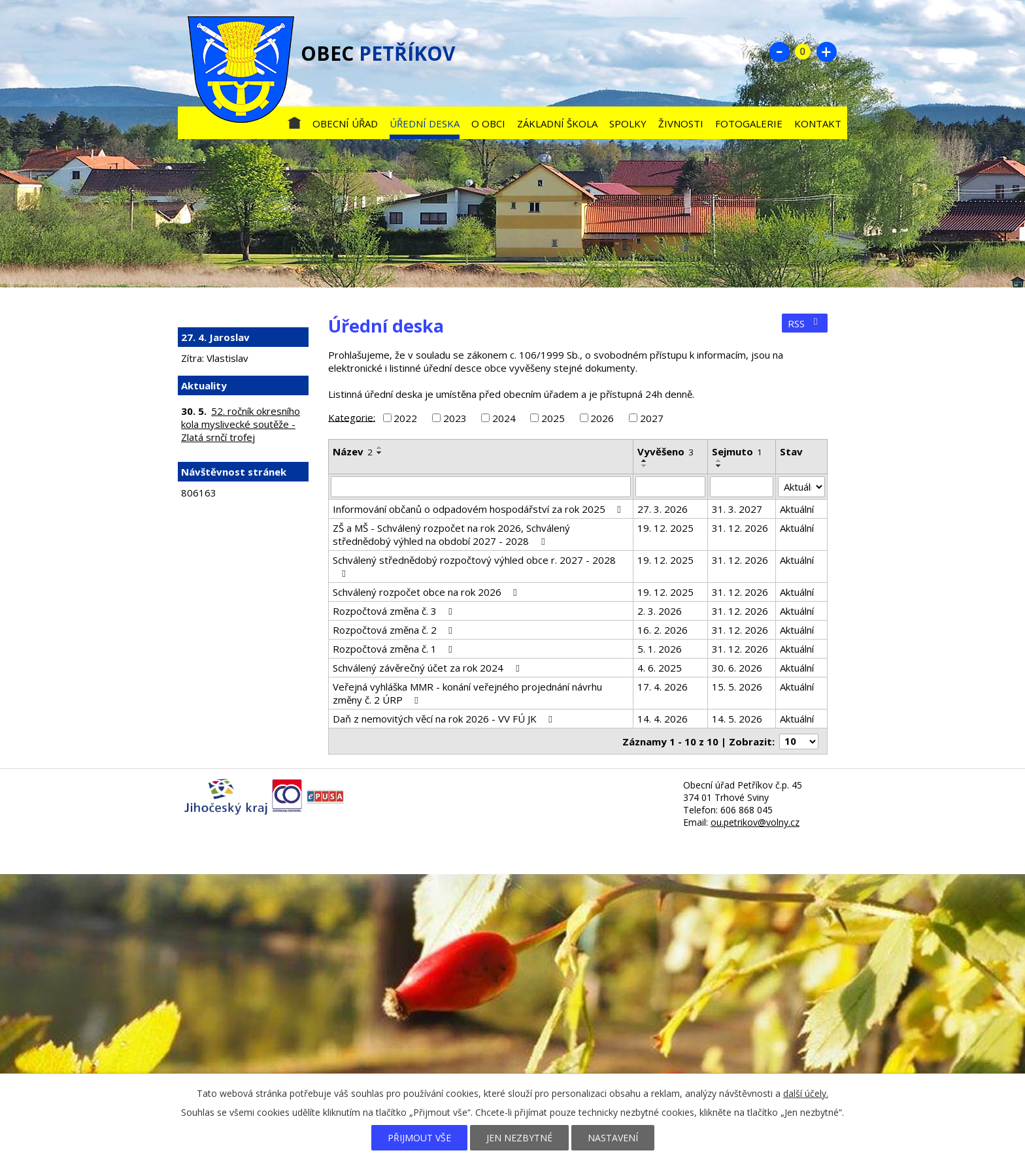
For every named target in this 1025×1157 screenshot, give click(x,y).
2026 (602, 418)
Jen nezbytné (519, 1138)
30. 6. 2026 (737, 667)
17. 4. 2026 (662, 686)
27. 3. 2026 (662, 508)
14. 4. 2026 (662, 718)
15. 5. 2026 (737, 686)
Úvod (294, 120)
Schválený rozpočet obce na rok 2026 (427, 591)
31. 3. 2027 (737, 508)
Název (353, 451)
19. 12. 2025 (665, 527)
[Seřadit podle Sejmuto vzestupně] (719, 460)
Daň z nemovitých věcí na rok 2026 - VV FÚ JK (444, 718)
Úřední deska (425, 123)
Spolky (628, 123)
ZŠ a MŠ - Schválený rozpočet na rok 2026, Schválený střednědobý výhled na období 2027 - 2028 (451, 534)
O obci (488, 123)
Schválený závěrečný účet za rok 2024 (428, 667)
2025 (553, 418)
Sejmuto (737, 451)
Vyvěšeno (665, 451)
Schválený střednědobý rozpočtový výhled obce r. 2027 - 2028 (474, 566)
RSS (805, 323)
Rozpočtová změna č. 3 (394, 610)
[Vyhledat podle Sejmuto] (741, 486)
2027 (652, 418)
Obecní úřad (345, 123)
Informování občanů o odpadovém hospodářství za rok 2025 (479, 508)
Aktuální (797, 508)
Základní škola (557, 123)
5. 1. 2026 (659, 648)
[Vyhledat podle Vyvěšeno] (670, 486)
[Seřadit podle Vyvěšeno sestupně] (644, 465)
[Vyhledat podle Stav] (801, 486)
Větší (826, 51)
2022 (405, 418)
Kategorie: (351, 416)
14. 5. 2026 (737, 718)
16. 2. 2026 (662, 629)
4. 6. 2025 (659, 667)
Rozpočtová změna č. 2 (394, 629)
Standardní (802, 51)
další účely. (805, 1093)
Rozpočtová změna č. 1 (394, 648)
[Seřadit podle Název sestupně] (380, 452)
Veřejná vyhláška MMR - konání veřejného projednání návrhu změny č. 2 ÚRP (467, 693)
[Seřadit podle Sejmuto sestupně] (719, 465)
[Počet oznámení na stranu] (798, 741)
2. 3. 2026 (659, 610)
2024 (504, 418)
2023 (455, 418)
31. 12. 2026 (740, 527)
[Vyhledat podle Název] (481, 486)
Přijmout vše (419, 1138)
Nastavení (613, 1138)
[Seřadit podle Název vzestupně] (380, 447)
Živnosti (680, 123)
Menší (779, 51)
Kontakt (817, 123)
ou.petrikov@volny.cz (755, 822)
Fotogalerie (748, 123)
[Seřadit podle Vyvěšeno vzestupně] (644, 460)
